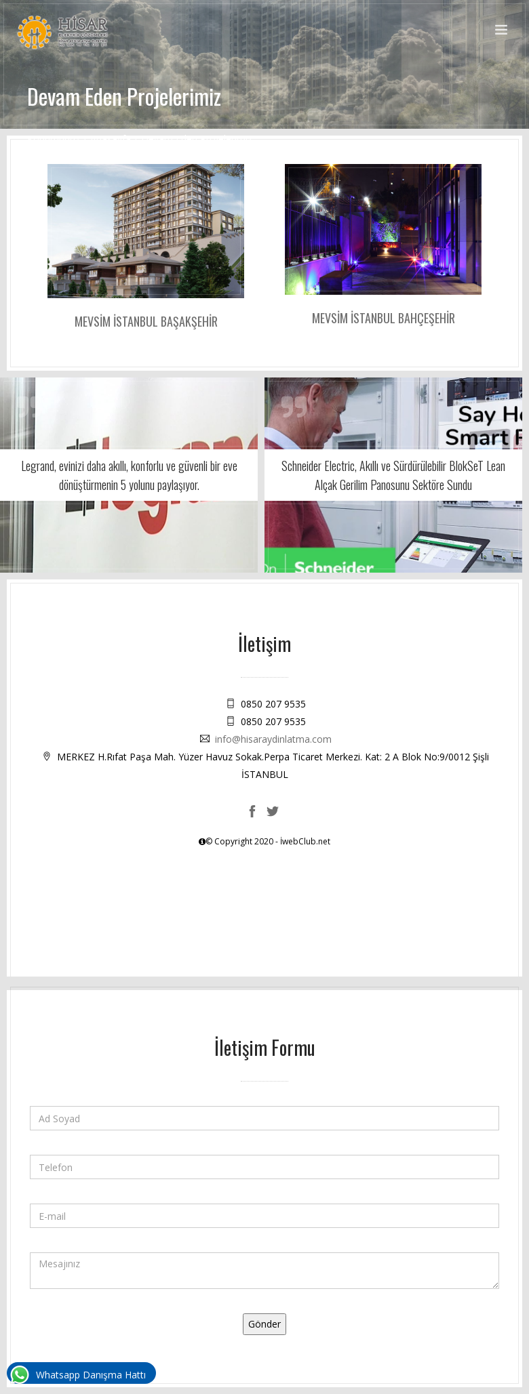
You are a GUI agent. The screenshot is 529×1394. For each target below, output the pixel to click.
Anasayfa (110, 138)
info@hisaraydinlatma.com (273, 739)
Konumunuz (53, 138)
